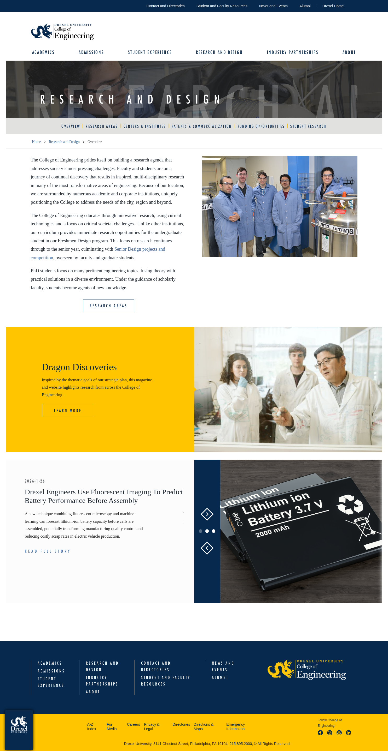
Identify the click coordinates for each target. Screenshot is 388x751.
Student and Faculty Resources (221, 6)
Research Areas (102, 126)
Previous (207, 548)
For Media (112, 726)
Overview (70, 126)
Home (36, 142)
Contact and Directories (165, 6)
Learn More (68, 410)
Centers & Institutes (145, 126)
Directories (181, 724)
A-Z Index (91, 726)
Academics (43, 52)
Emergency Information (235, 726)
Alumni (305, 6)
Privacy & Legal (151, 726)
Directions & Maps (203, 726)
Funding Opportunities (261, 126)
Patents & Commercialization (202, 126)
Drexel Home (333, 6)
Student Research (308, 126)
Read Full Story (48, 551)
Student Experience (150, 52)
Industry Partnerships (292, 52)
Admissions (91, 52)
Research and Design (219, 52)
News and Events (273, 6)
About (349, 52)
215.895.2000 (241, 744)
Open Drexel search (353, 5)
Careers (133, 724)
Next (207, 514)
